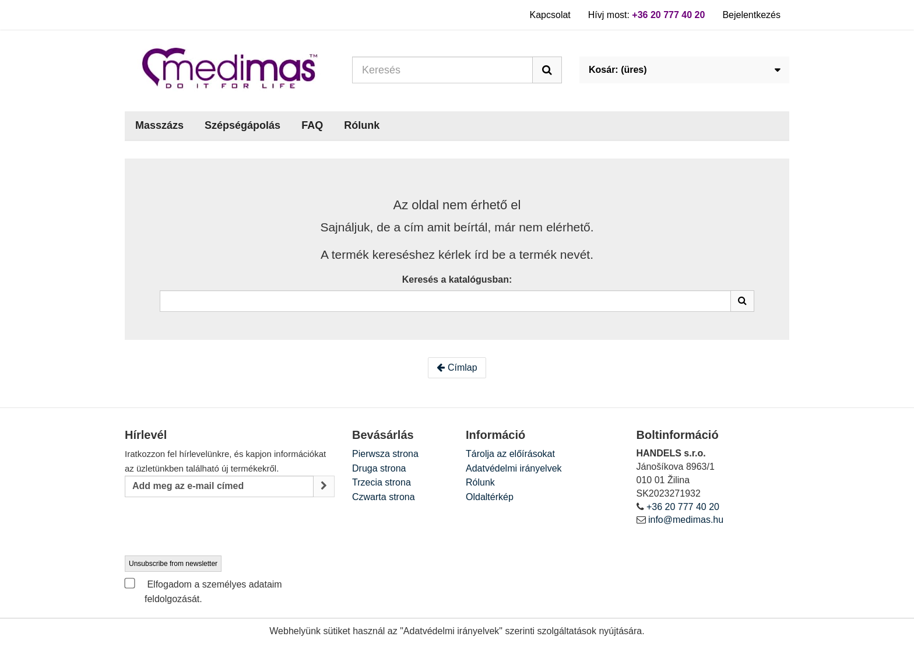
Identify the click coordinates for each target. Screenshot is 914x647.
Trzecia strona (381, 482)
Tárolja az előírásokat (510, 454)
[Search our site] (442, 70)
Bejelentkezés (751, 15)
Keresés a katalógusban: (457, 279)
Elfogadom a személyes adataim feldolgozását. (203, 591)
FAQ (312, 125)
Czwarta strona (383, 497)
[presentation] (213, 527)
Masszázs (159, 125)
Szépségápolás (242, 125)
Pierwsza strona (385, 454)
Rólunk (361, 125)
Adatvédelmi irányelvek (514, 468)
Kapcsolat (550, 15)
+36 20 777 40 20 (668, 15)
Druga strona (379, 468)
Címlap (457, 367)
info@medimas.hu (685, 520)
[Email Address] (219, 486)
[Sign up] (324, 486)
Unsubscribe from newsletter (173, 564)
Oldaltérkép (490, 497)
